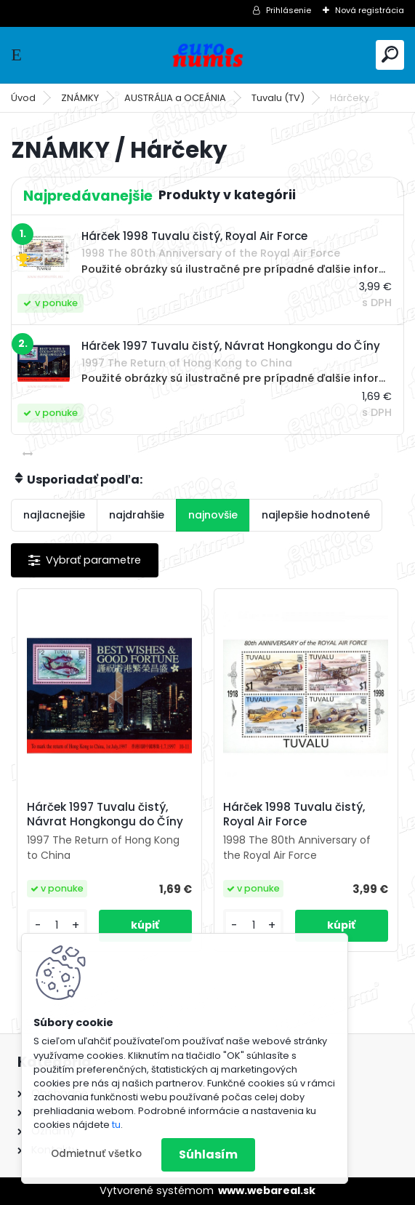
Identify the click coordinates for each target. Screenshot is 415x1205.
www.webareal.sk (266, 1190)
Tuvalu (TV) (278, 98)
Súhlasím (208, 1154)
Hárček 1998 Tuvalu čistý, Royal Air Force (294, 814)
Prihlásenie (288, 10)
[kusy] (57, 925)
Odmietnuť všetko (96, 1154)
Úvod (23, 98)
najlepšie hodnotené (316, 515)
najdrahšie (136, 515)
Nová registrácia (369, 10)
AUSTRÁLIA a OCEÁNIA (175, 98)
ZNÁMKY (80, 98)
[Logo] (208, 54)
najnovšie (213, 515)
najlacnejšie (54, 515)
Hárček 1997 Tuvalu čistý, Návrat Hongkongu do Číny (105, 814)
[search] (390, 54)
